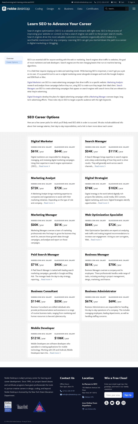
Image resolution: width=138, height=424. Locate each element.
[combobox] (116, 9)
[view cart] (122, 2)
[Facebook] (118, 403)
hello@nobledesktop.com (69, 394)
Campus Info (88, 397)
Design (50, 8)
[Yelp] (106, 403)
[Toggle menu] (134, 9)
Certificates (92, 8)
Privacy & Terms (26, 421)
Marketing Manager (98, 96)
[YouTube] (112, 403)
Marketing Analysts (115, 82)
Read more (44, 166)
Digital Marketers (34, 82)
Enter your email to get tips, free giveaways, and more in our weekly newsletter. (116, 386)
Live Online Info (89, 409)
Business (68, 8)
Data (79, 8)
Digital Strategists (34, 96)
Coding (39, 8)
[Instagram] (123, 403)
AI (59, 8)
